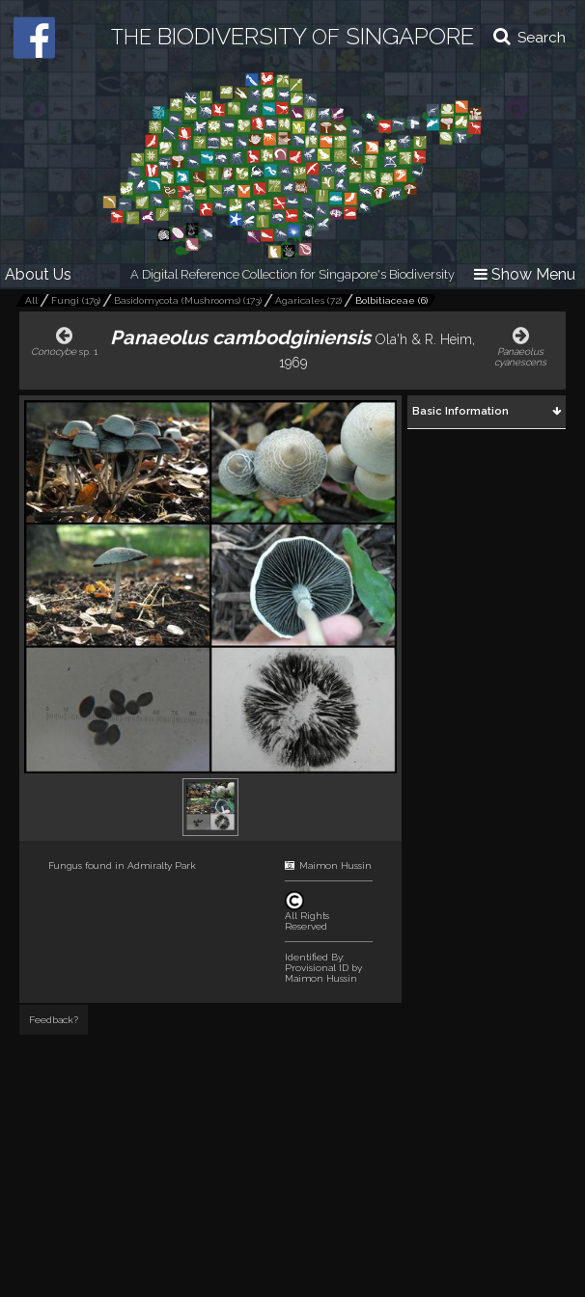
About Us (38, 274)
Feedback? (53, 1019)
